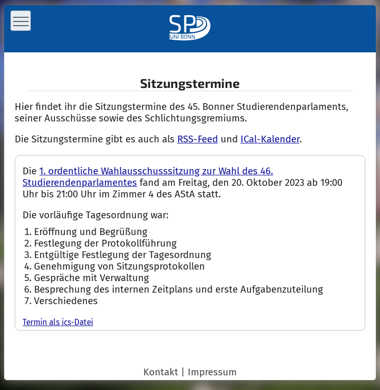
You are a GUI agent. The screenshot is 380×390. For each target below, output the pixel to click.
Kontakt (160, 372)
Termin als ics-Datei (57, 322)
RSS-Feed (197, 139)
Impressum (212, 372)
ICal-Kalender (270, 139)
